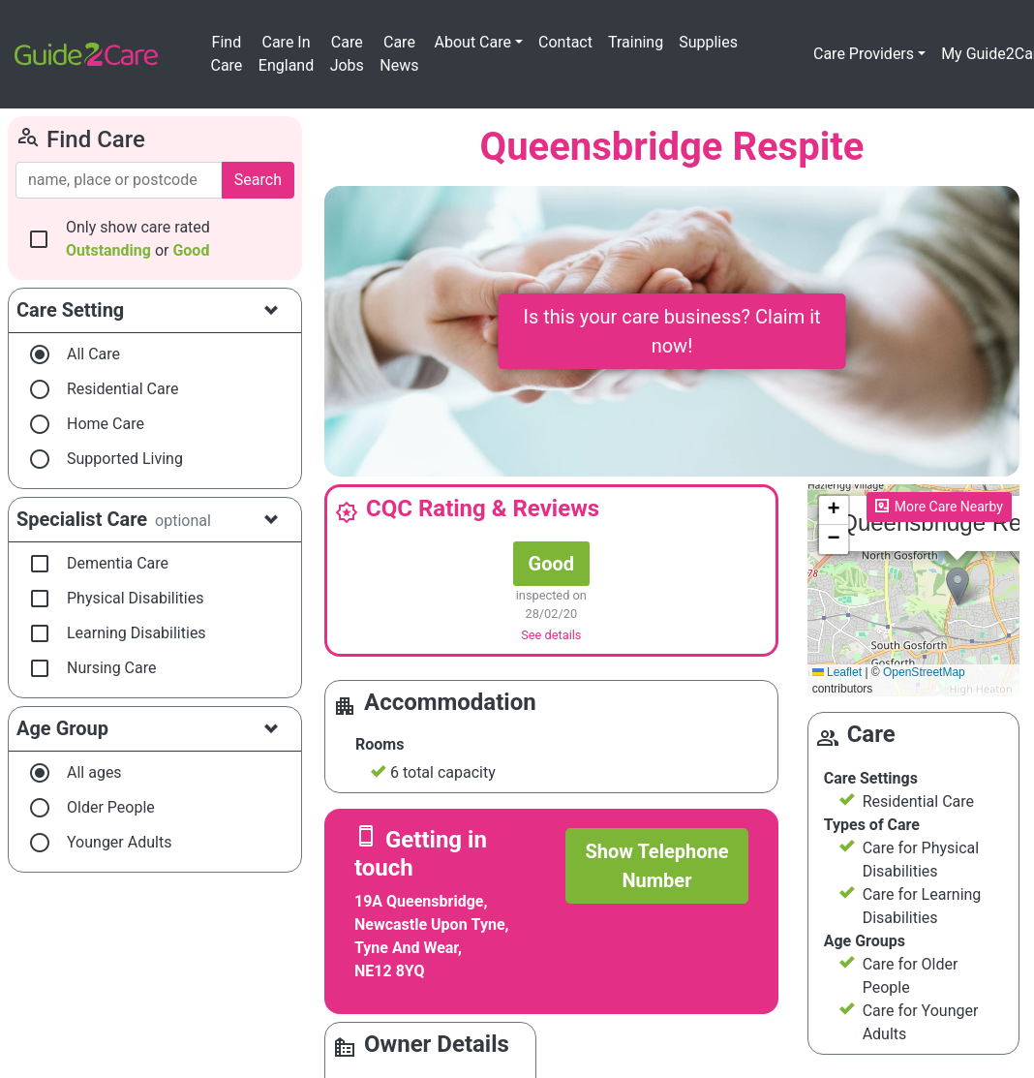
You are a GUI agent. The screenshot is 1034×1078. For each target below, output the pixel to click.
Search (258, 179)
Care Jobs (347, 54)
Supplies (708, 42)
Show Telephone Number (656, 866)
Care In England (286, 54)
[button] (957, 586)
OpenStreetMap (924, 672)
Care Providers (863, 54)
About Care (473, 42)
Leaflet (837, 672)
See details (551, 635)
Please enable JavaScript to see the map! (913, 590)
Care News (399, 54)
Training (635, 42)
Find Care (226, 54)
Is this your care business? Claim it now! (671, 331)
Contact (565, 42)
